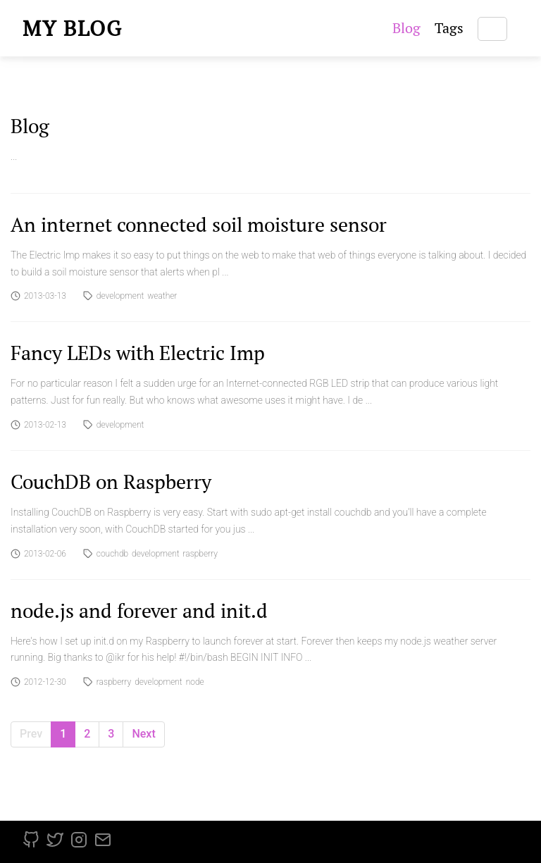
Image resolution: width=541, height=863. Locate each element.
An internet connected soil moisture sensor (199, 224)
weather (162, 296)
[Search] (492, 29)
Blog (406, 27)
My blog (73, 28)
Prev (31, 733)
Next (143, 733)
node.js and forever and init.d (139, 610)
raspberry (200, 554)
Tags (449, 27)
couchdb (112, 554)
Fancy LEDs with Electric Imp (138, 353)
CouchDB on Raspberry (111, 481)
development (120, 296)
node (195, 682)
